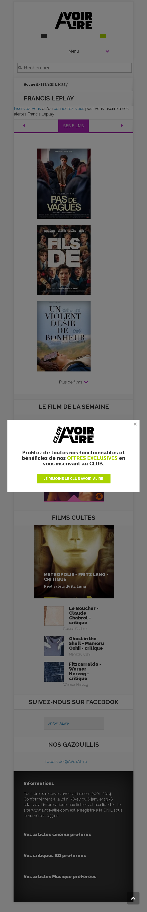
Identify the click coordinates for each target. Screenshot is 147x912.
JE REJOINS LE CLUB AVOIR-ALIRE (73, 479)
